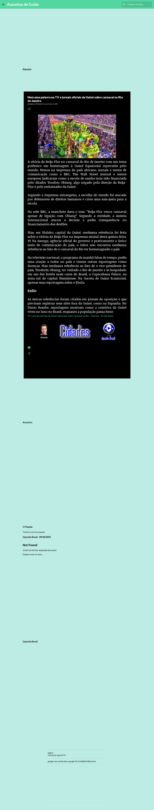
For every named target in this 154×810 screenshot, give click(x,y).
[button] (29, 109)
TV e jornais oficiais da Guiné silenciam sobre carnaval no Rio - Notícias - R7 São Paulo (70, 316)
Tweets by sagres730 (56, 755)
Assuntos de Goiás (23, 4)
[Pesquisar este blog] (139, 4)
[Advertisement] (77, 399)
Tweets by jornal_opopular (34, 532)
